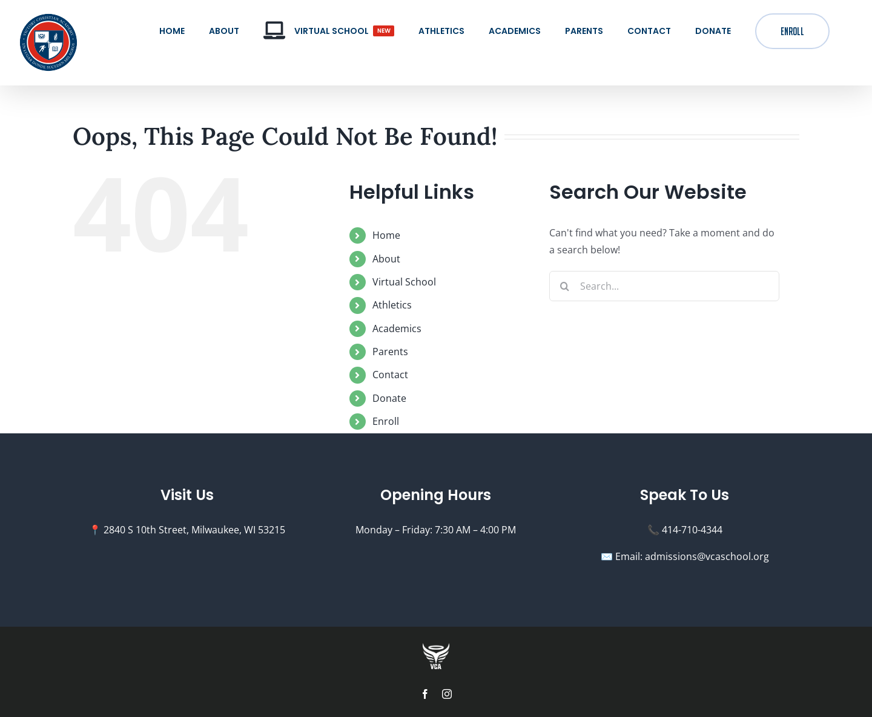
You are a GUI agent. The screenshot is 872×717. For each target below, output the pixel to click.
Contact (390, 374)
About (386, 258)
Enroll (385, 421)
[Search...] (664, 286)
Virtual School (404, 281)
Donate (389, 398)
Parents (390, 351)
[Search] (564, 286)
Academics (396, 328)
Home (386, 235)
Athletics (392, 305)
